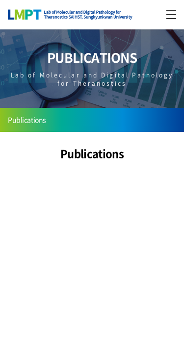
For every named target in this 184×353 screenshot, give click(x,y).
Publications (27, 120)
